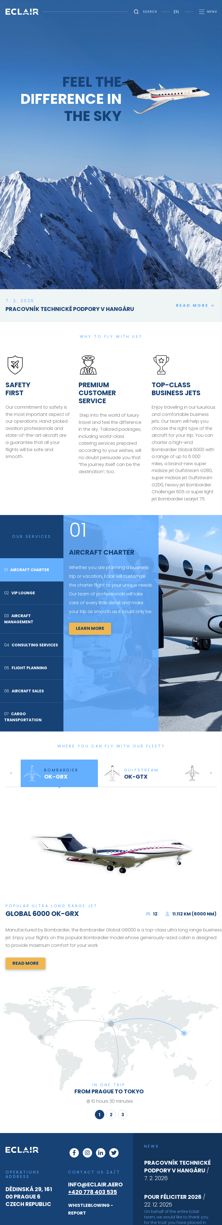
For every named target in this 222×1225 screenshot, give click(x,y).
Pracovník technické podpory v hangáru (70, 309)
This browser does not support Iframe (111, 231)
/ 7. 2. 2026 (177, 1170)
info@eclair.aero (95, 1184)
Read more (196, 305)
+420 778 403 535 (92, 1192)
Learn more (90, 628)
